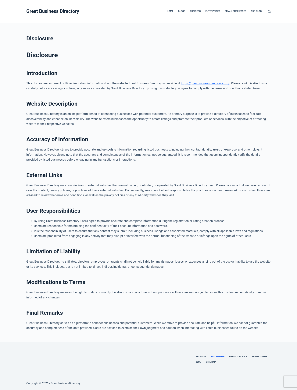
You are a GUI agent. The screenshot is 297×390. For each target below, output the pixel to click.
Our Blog (256, 11)
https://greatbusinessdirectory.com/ (205, 83)
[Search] (269, 11)
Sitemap (211, 362)
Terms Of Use (259, 356)
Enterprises (212, 11)
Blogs (181, 11)
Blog (198, 362)
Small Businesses (235, 11)
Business (195, 11)
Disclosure (218, 356)
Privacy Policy (238, 356)
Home (170, 11)
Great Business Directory (52, 11)
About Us (200, 356)
